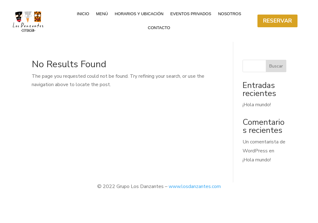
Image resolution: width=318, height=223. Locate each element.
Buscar (276, 66)
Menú (102, 14)
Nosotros (229, 14)
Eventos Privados (190, 14)
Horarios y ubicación (139, 14)
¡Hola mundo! (257, 104)
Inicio (83, 14)
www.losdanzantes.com (195, 186)
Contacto (159, 28)
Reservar (277, 20)
